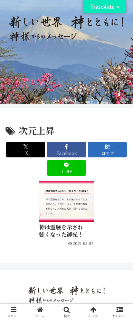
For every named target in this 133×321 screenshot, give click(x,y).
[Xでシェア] (25, 149)
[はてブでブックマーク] (107, 149)
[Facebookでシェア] (66, 149)
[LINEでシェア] (66, 168)
